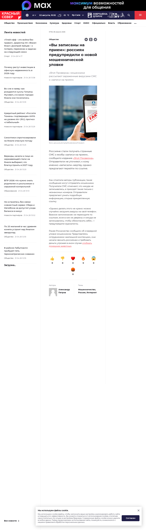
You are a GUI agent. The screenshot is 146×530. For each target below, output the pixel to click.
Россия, (82, 292)
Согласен (130, 518)
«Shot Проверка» (83, 158)
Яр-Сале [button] (76, 15)
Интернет (92, 292)
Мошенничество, (87, 289)
